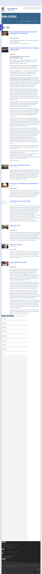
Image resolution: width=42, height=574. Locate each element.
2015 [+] (5, 349)
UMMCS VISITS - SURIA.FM (16, 244)
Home (22, 21)
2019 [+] (5, 331)
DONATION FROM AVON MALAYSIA (18, 262)
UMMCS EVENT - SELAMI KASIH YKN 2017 (19, 165)
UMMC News (28, 21)
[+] (3, 353)
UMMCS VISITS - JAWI (15, 225)
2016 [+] (5, 344)
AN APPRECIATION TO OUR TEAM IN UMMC (20, 201)
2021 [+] (5, 323)
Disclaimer (8, 567)
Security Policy (15, 567)
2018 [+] (5, 336)
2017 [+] (5, 340)
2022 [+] (5, 318)
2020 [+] (5, 327)
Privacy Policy (34, 565)
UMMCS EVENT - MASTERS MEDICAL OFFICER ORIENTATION (24, 183)
